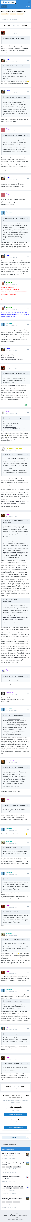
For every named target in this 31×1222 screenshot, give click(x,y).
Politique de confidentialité (10, 1215)
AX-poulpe (6, 1204)
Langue (11, 1214)
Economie (14, 19)
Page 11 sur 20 (16, 25)
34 (18, 1166)
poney (5, 1190)
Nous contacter (23, 1215)
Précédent (7, 25)
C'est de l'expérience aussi (18, 567)
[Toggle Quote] (3, 38)
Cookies (15, 1217)
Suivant (24, 25)
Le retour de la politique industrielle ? (11, 1153)
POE (5, 1178)
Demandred (6, 18)
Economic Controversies (11, 657)
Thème (18, 1214)
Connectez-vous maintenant (15, 1127)
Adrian (5, 1155)
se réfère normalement (12, 385)
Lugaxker (6, 1168)
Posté (11, 33)
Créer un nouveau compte (15, 1114)
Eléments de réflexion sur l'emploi (11, 1176)
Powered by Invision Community (15, 1219)
